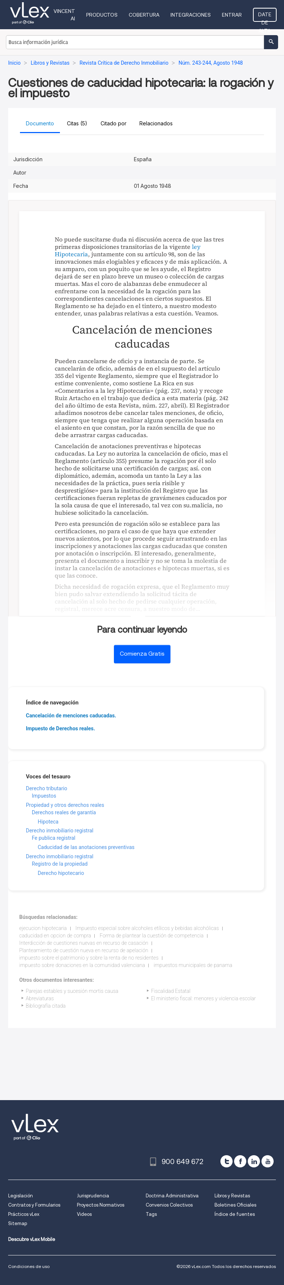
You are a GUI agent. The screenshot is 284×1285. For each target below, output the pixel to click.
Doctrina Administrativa (172, 1195)
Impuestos (44, 796)
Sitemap (17, 1223)
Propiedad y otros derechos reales (65, 805)
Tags (151, 1214)
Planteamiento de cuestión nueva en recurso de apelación (83, 950)
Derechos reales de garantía (64, 812)
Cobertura (144, 15)
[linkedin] (254, 1161)
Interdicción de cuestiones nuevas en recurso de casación (83, 943)
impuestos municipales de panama (193, 965)
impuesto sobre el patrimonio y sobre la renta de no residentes (89, 958)
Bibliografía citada (46, 1006)
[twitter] (226, 1161)
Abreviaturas (40, 998)
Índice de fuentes (234, 1214)
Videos (84, 1214)
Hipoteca (48, 822)
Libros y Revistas (232, 1195)
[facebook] (240, 1161)
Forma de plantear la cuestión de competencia (152, 936)
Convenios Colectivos (169, 1205)
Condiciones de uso (29, 1266)
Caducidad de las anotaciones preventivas (86, 847)
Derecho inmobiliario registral (59, 830)
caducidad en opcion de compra (55, 936)
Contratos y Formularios (34, 1205)
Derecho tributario (46, 788)
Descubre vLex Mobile (31, 1239)
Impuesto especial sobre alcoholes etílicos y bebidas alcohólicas (147, 928)
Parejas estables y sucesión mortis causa (72, 991)
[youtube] (267, 1161)
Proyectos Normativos (100, 1205)
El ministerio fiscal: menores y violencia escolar (203, 998)
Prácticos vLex (23, 1214)
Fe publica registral (53, 838)
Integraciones (190, 15)
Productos (102, 15)
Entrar (232, 15)
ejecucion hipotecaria (43, 928)
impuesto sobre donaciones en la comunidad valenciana (82, 965)
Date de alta (264, 16)
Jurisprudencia (93, 1195)
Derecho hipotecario (61, 873)
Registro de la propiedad (60, 864)
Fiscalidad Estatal (170, 991)
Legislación (20, 1195)
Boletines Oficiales (235, 1205)
